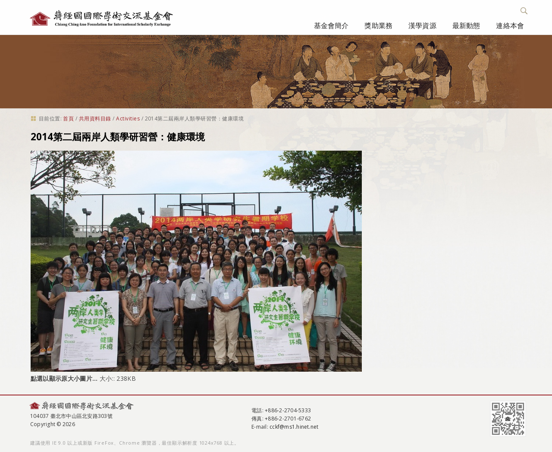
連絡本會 (510, 25)
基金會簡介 (331, 25)
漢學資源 (422, 25)
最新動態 (466, 25)
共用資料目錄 (95, 118)
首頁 (68, 118)
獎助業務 (378, 25)
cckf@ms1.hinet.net (294, 426)
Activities (128, 118)
